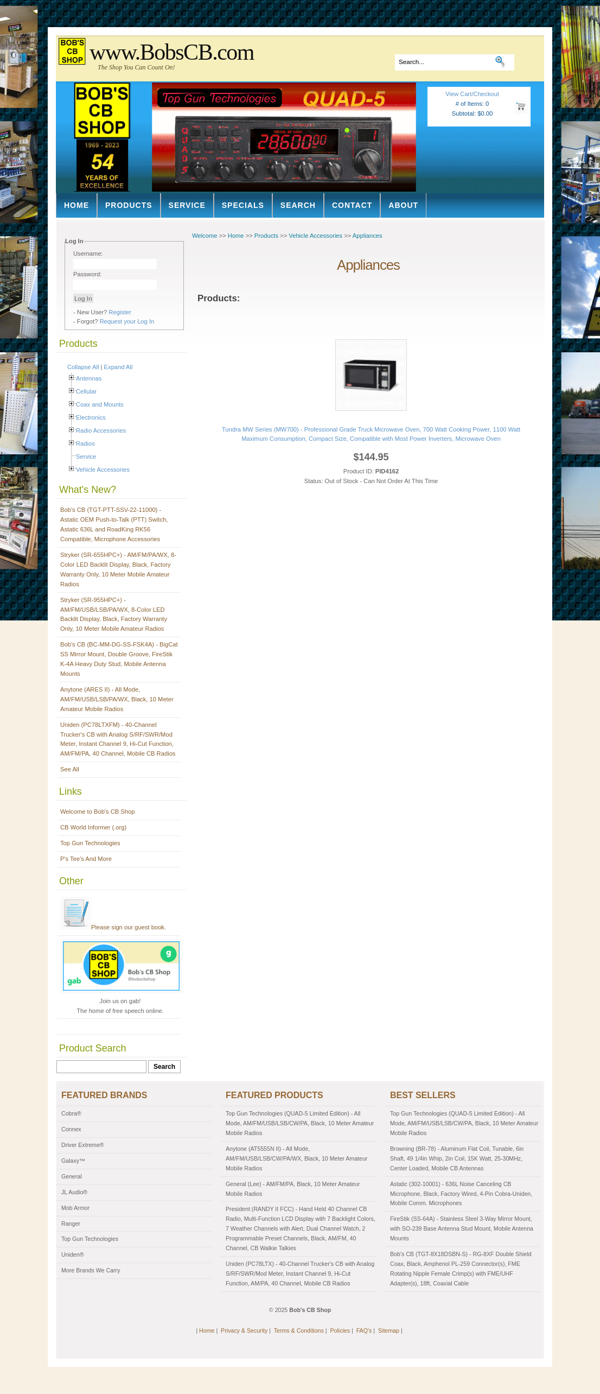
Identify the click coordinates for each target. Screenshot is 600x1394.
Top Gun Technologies (90, 843)
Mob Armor (75, 1208)
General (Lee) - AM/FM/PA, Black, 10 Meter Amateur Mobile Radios (293, 1189)
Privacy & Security (244, 1330)
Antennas (88, 378)
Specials (243, 205)
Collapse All (83, 367)
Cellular (86, 391)
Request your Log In (127, 321)
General (71, 1176)
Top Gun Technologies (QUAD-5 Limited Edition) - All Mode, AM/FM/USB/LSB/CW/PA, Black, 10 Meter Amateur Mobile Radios (300, 1123)
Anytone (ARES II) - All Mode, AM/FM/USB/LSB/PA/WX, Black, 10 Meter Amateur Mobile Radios (117, 699)
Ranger (70, 1223)
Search (298, 205)
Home (76, 205)
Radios (85, 443)
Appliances (367, 235)
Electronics (91, 417)
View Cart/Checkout (472, 94)
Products (128, 205)
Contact (352, 205)
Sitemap (388, 1330)
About (403, 205)
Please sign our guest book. (113, 927)
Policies (340, 1330)
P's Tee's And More (86, 859)
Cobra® (71, 1113)
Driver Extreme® (82, 1145)
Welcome (204, 235)
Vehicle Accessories (103, 469)
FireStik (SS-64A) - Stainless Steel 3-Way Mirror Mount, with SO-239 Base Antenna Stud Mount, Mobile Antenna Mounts (461, 1228)
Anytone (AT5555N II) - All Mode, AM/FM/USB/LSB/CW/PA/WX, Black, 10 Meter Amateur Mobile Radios (296, 1158)
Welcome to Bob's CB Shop (97, 811)
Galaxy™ (73, 1160)
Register (119, 312)
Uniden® (72, 1254)
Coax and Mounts (100, 404)
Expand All (118, 367)
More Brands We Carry (90, 1270)
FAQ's (364, 1330)
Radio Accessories (101, 430)
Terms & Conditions (299, 1330)
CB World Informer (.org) (93, 827)
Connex (71, 1129)
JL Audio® (74, 1192)
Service (187, 205)
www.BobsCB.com (172, 52)
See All (69, 769)
